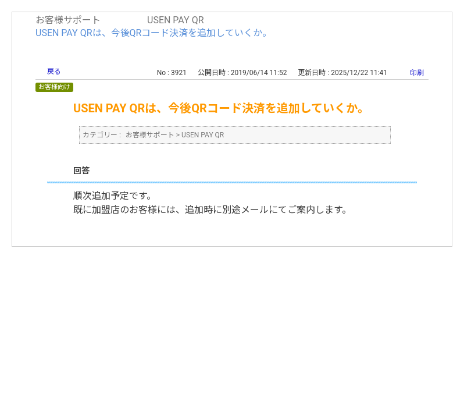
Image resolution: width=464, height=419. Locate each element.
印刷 (417, 73)
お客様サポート (68, 20)
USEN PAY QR (175, 20)
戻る (54, 72)
